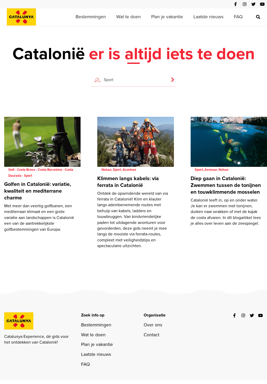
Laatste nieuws (208, 16)
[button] (133, 77)
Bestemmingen (91, 16)
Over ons (153, 324)
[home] (21, 17)
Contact (151, 334)
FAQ (238, 16)
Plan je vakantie (167, 16)
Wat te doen (128, 16)
